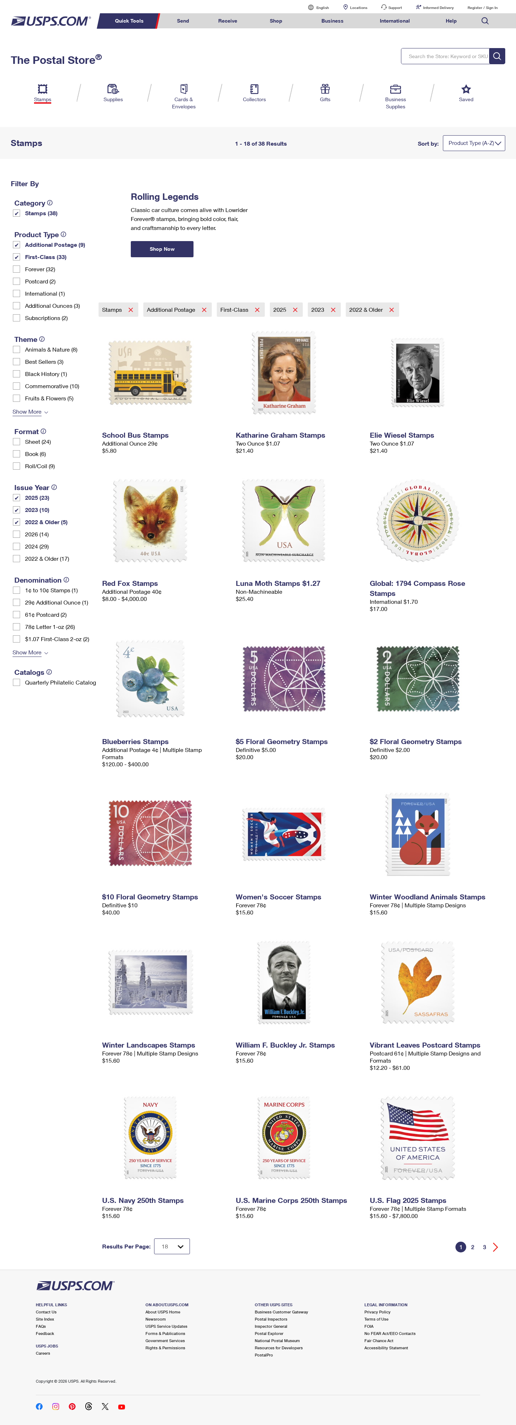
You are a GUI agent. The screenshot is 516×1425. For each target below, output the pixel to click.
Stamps (112, 309)
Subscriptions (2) (46, 317)
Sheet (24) (38, 441)
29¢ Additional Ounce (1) (56, 602)
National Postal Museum (277, 1340)
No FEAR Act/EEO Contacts (390, 1333)
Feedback (45, 1333)
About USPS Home (162, 1311)
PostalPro (264, 1355)
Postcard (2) (40, 281)
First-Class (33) (46, 256)
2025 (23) (37, 497)
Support (395, 7)
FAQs (41, 1326)
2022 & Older (366, 309)
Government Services (165, 1340)
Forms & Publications (165, 1333)
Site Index (45, 1319)
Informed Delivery (438, 7)
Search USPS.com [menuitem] (485, 21)
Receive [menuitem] (227, 21)
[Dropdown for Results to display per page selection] (172, 1246)
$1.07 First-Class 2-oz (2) (57, 638)
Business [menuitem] (332, 21)
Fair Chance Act (378, 1340)
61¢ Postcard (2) (46, 614)
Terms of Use (376, 1319)
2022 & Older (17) (47, 558)
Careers (43, 1353)
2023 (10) (37, 509)
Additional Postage (172, 309)
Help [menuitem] (451, 21)
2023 (318, 309)
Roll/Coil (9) (40, 465)
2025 (280, 309)
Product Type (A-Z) (471, 143)
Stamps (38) (41, 213)
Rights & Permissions (165, 1347)
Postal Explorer (269, 1333)
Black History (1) (46, 373)
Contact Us (46, 1311)
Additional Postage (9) (55, 244)
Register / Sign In (483, 7)
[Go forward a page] (495, 1247)
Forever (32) (40, 268)
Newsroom (155, 1319)
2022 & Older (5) (46, 521)
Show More (27, 411)
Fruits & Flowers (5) (49, 398)
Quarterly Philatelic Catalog (60, 682)
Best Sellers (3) (44, 361)
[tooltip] (50, 203)
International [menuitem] (395, 21)
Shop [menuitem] (276, 21)
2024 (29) (37, 546)
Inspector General (271, 1326)
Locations (358, 7)
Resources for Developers (279, 1347)
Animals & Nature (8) (51, 349)
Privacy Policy (377, 1311)
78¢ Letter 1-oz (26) (50, 626)
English (315, 7)
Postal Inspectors (271, 1319)
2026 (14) (37, 534)
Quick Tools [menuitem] (129, 21)
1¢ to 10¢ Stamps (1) (51, 590)
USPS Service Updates (166, 1326)
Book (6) (35, 453)
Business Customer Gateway (281, 1311)
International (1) (45, 293)
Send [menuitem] (183, 21)
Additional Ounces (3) (52, 305)
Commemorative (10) (52, 385)
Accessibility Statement (386, 1347)
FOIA (368, 1326)
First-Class (235, 309)
